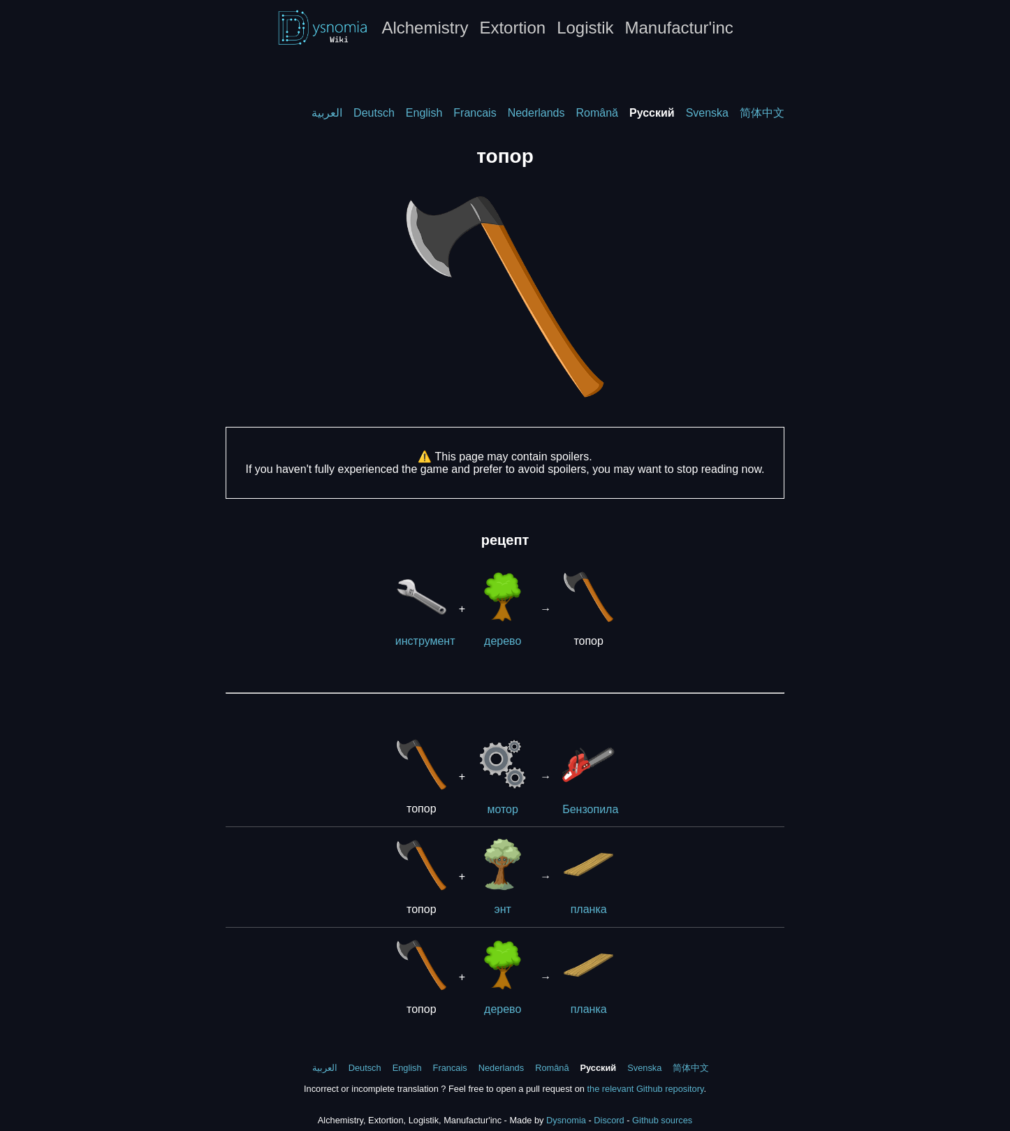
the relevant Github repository (645, 1088)
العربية (327, 113)
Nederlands (536, 113)
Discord (609, 1120)
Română (596, 113)
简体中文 (762, 113)
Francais (474, 113)
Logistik (585, 27)
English (424, 113)
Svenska (707, 113)
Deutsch (374, 113)
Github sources (662, 1120)
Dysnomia (566, 1120)
